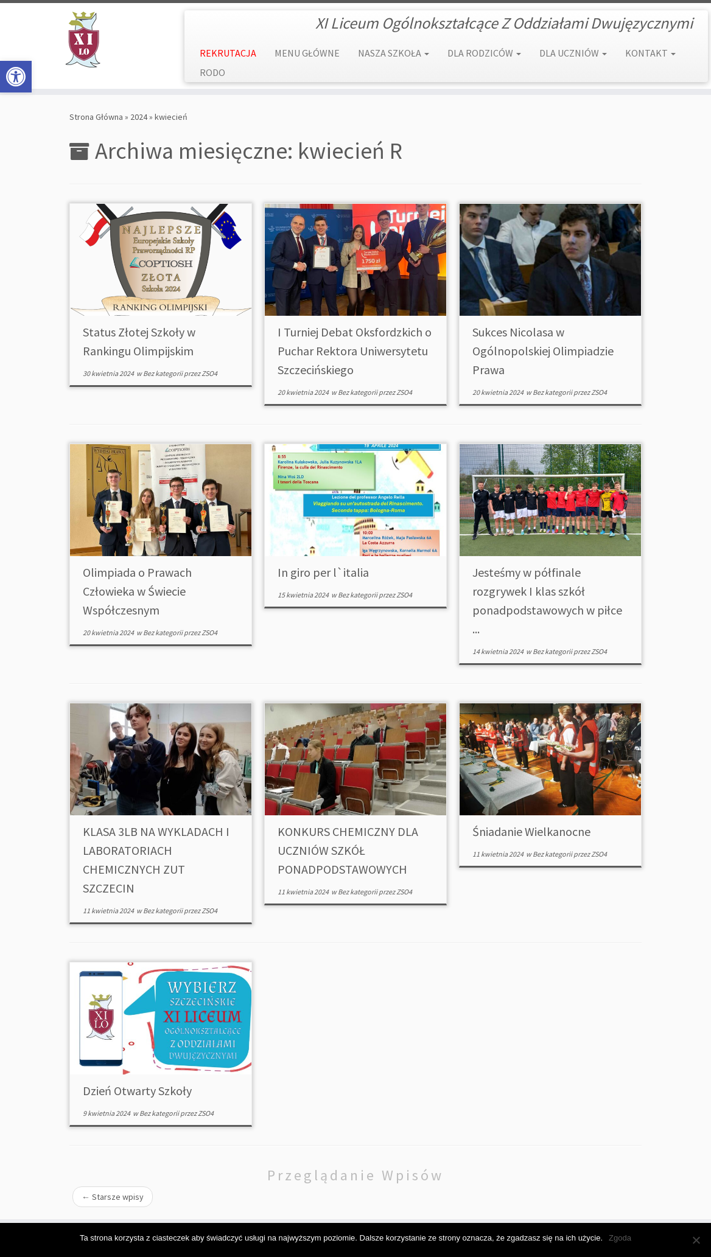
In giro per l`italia (323, 572)
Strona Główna (96, 116)
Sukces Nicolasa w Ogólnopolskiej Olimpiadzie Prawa (543, 350)
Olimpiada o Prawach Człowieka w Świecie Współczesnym (137, 591)
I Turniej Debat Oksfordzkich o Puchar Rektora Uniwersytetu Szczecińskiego (355, 350)
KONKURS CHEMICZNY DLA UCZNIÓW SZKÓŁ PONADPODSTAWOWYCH (348, 850)
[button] (16, 76)
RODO (212, 72)
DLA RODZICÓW (484, 53)
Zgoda (620, 1237)
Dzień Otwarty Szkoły (137, 1090)
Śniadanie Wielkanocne (531, 831)
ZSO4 (209, 373)
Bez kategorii (163, 373)
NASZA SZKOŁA (393, 53)
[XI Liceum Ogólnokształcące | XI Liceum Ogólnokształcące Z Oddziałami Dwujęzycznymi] (83, 39)
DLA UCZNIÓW (573, 53)
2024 (138, 116)
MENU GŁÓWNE (307, 53)
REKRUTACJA (228, 53)
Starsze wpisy (113, 1196)
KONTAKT (650, 53)
